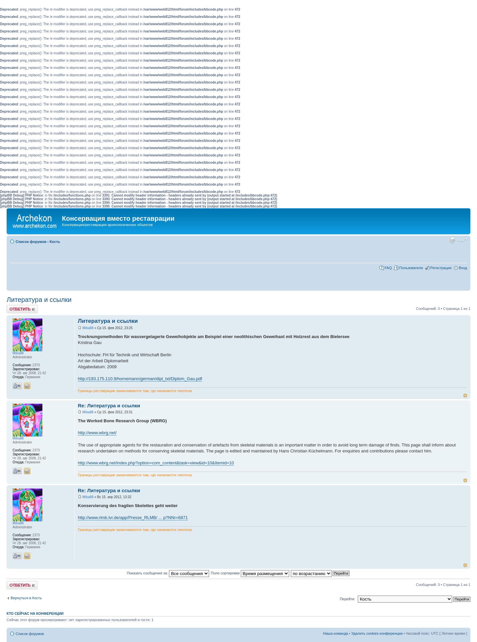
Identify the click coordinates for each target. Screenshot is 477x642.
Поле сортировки (250, 573)
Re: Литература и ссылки (109, 405)
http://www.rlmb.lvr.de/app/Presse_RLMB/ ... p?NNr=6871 (133, 517)
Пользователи (411, 268)
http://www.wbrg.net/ (97, 432)
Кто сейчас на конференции (35, 613)
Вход (463, 268)
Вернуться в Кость (26, 598)
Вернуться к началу (465, 395)
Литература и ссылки (39, 299)
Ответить (22, 309)
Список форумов (31, 242)
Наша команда (335, 633)
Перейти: (347, 599)
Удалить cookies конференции (377, 633)
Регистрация (440, 268)
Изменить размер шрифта (462, 240)
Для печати (452, 240)
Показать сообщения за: (168, 573)
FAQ (388, 268)
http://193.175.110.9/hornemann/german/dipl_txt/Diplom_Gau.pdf (140, 378)
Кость (55, 242)
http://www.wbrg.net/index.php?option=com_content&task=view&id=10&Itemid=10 (156, 462)
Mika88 (87, 328)
